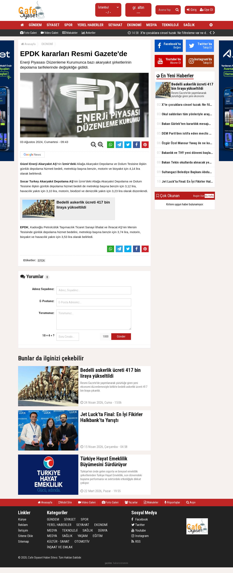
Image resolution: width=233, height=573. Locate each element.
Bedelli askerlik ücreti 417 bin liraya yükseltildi (171, 33)
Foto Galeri (28, 33)
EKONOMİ (134, 25)
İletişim (23, 530)
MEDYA (151, 25)
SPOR (68, 25)
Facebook (139, 519)
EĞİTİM (97, 536)
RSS (136, 541)
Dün (202, 195)
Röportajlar (172, 502)
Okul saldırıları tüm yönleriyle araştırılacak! (186, 114)
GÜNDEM (35, 25)
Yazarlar (131, 502)
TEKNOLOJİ (170, 25)
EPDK (41, 260)
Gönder (121, 336)
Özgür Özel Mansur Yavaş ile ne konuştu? (186, 143)
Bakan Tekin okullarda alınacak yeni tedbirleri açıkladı (186, 162)
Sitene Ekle (25, 536)
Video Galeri (49, 33)
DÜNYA (102, 530)
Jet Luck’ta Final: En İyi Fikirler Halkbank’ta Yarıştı (186, 181)
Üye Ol (206, 10)
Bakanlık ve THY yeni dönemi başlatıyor (186, 152)
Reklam (23, 525)
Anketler (88, 33)
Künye (22, 519)
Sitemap (23, 541)
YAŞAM (83, 536)
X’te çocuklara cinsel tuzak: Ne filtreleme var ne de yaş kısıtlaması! (186, 104)
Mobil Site (65, 502)
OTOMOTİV (82, 541)
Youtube (138, 530)
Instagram (140, 536)
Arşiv (190, 502)
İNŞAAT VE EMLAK (60, 547)
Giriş (192, 10)
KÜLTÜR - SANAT (58, 541)
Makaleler (70, 33)
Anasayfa (28, 44)
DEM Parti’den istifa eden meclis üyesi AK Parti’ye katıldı (186, 133)
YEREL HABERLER (90, 25)
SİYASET (53, 25)
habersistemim (120, 563)
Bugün (196, 195)
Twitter (138, 525)
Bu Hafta (209, 195)
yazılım (108, 563)
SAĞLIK (189, 25)
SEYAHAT (115, 25)
